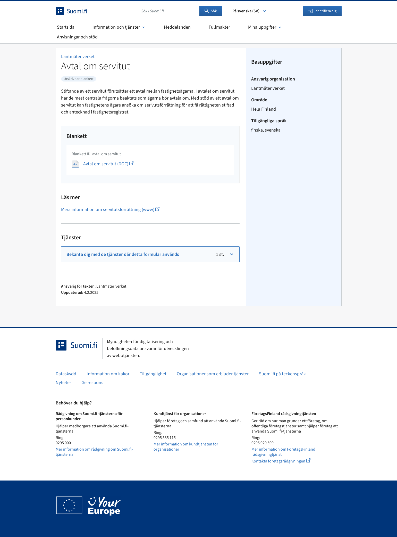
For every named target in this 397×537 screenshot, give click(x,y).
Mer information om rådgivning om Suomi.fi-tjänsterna (94, 452)
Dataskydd (66, 374)
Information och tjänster (119, 27)
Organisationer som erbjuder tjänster (213, 374)
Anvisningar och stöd (77, 37)
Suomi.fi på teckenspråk (282, 374)
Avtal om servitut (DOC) (108, 164)
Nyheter (63, 382)
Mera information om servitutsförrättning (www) (110, 209)
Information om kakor (108, 374)
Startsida (65, 27)
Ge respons (92, 382)
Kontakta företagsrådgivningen (285, 461)
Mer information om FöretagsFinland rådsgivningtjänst (283, 452)
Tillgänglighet (153, 374)
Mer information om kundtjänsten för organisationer (186, 447)
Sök (211, 11)
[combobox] (168, 11)
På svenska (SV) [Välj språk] (249, 11)
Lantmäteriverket (78, 56)
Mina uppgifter (265, 27)
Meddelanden (177, 27)
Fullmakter (219, 27)
